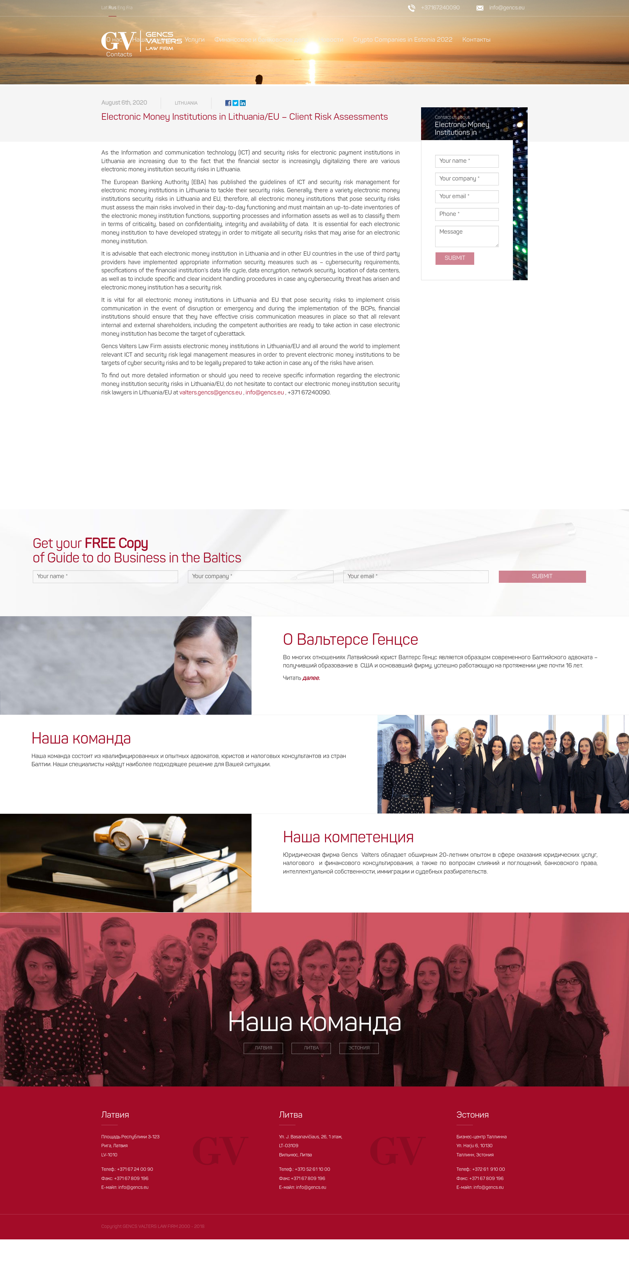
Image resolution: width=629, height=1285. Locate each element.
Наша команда (153, 40)
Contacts (119, 55)
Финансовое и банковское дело (261, 40)
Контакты (476, 40)
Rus (112, 8)
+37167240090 (440, 8)
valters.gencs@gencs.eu (210, 394)
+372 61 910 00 (488, 1171)
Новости (330, 40)
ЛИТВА (311, 1050)
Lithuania (186, 105)
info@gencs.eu (506, 8)
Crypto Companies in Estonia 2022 (403, 40)
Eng (121, 8)
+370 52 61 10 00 (312, 1171)
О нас (114, 40)
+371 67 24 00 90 (135, 1171)
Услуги (195, 40)
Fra (129, 8)
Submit (455, 260)
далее (310, 680)
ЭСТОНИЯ (359, 1050)
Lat (104, 8)
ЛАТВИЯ (263, 1050)
